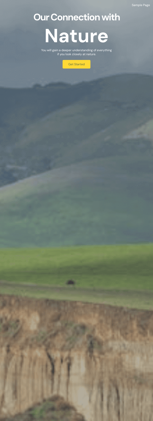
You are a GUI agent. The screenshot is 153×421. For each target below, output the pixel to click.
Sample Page (141, 5)
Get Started (76, 64)
